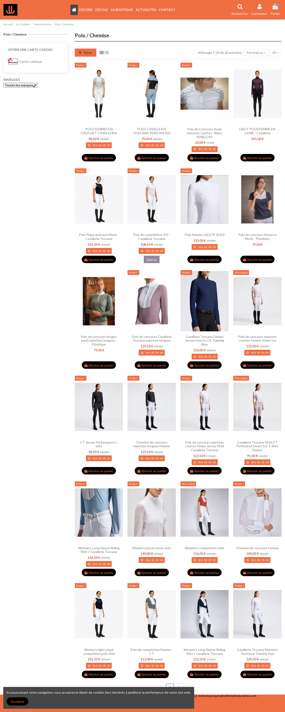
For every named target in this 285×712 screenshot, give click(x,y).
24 (275, 53)
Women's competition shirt (204, 548)
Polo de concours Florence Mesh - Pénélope (257, 237)
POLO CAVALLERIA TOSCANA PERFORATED (152, 131)
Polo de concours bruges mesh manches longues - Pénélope (99, 340)
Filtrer (85, 53)
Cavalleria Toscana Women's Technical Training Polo (257, 652)
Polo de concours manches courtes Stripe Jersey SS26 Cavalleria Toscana (204, 446)
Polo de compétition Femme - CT (152, 652)
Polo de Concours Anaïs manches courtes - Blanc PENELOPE (204, 133)
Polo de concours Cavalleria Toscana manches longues (152, 339)
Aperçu (151, 259)
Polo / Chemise (14, 34)
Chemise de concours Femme (257, 548)
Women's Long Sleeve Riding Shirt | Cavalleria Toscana (99, 550)
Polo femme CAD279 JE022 (205, 235)
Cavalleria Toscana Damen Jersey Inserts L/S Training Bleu (204, 340)
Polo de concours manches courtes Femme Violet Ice (257, 339)
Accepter (17, 701)
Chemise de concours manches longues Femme (152, 444)
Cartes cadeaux (30, 61)
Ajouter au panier (98, 158)
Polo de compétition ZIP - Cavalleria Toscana (151, 237)
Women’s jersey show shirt (151, 548)
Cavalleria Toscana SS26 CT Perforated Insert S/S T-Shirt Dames (257, 446)
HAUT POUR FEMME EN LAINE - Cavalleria (257, 131)
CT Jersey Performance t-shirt (99, 444)
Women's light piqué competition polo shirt (99, 652)
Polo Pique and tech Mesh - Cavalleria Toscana (99, 237)
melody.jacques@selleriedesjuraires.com (227, 696)
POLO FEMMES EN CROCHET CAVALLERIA (99, 131)
